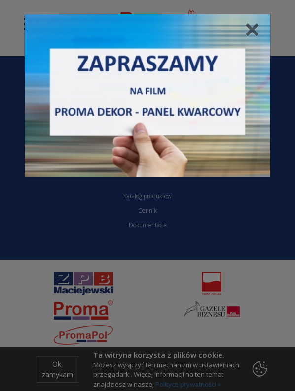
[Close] (252, 29)
